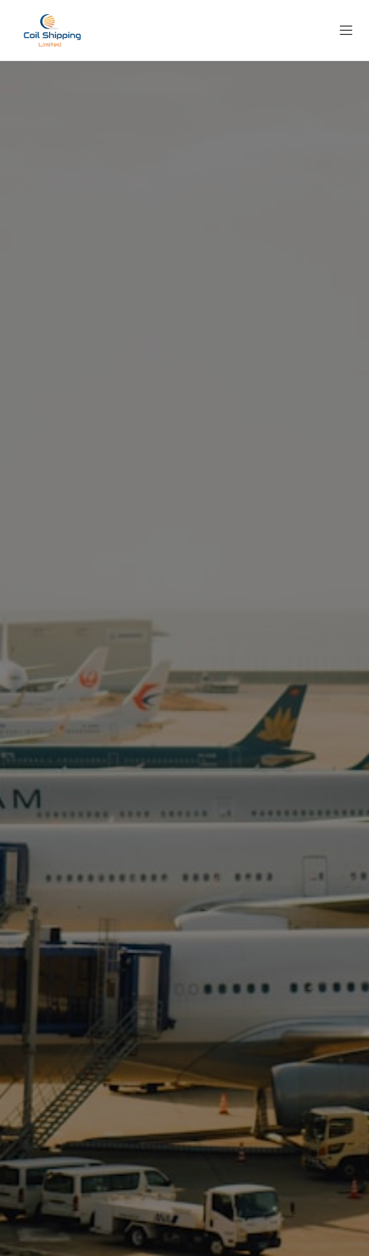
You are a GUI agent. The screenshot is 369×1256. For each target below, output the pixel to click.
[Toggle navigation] (346, 30)
